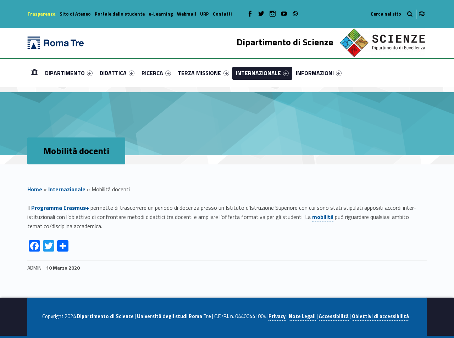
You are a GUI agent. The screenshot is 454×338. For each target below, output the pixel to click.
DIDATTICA (117, 73)
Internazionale (66, 189)
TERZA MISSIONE (203, 73)
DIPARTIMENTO (69, 73)
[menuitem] (34, 73)
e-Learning (161, 13)
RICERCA (156, 73)
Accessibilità (334, 316)
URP (204, 13)
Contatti (222, 13)
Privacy (277, 316)
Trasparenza (41, 13)
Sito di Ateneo (75, 13)
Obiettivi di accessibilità (380, 316)
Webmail (186, 13)
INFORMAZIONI (319, 73)
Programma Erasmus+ (60, 207)
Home (34, 73)
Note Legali (302, 316)
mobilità (322, 217)
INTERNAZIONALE (262, 73)
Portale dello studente (120, 13)
